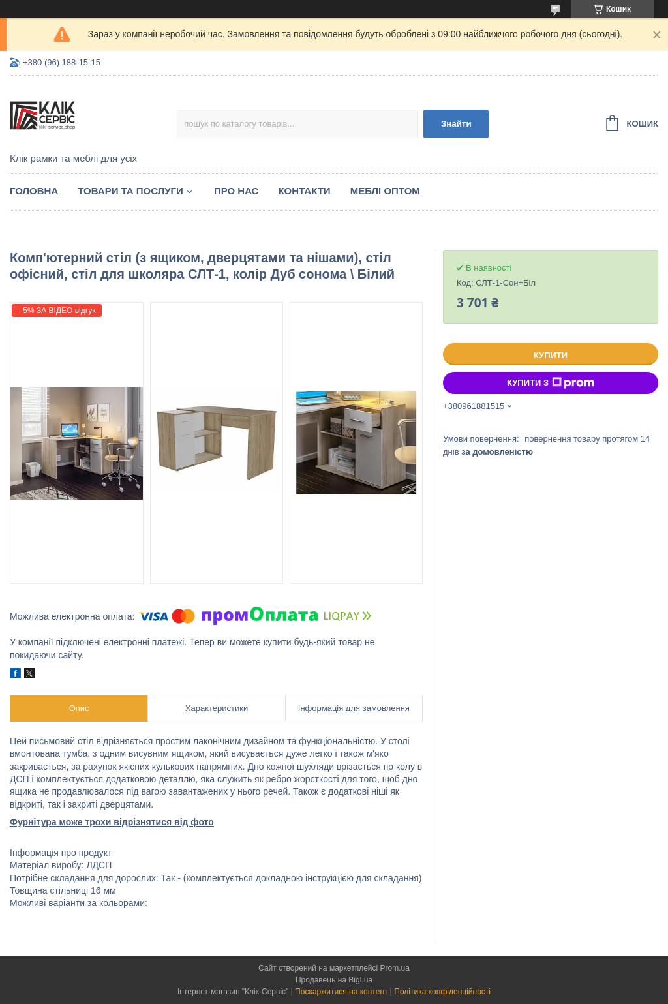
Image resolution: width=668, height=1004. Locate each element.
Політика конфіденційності (442, 991)
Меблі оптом (385, 191)
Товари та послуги (130, 191)
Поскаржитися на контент (341, 991)
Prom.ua (395, 968)
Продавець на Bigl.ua (334, 979)
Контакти (304, 191)
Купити (551, 355)
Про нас (236, 191)
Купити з (550, 383)
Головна (34, 191)
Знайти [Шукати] (456, 124)
